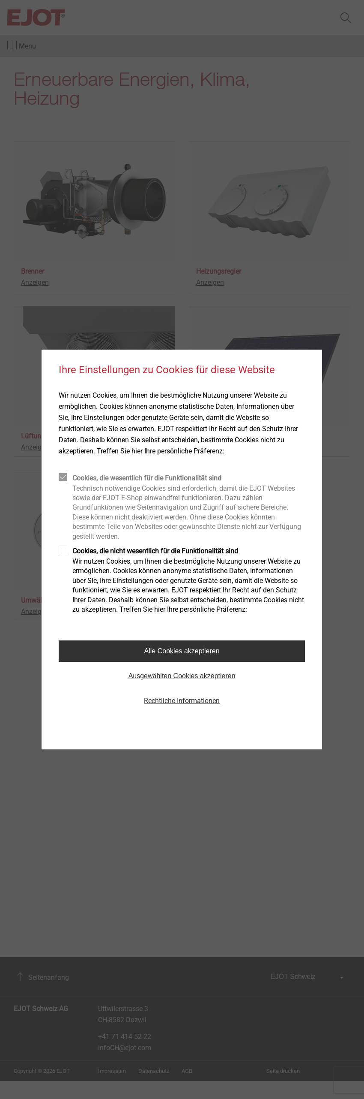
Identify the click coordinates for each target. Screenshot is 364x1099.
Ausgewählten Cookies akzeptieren (182, 675)
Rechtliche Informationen (182, 701)
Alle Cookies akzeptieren (182, 651)
